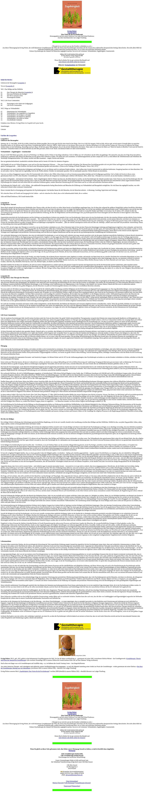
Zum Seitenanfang (72, 781)
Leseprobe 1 (21, 83)
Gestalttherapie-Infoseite (83, 783)
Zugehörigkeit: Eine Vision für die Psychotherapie (34, 671)
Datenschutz (76, 786)
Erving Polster (72, 31)
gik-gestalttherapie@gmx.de (74, 775)
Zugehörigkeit (72, 33)
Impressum (67, 786)
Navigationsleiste (70, 65)
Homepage (72, 750)
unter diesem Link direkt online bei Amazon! (72, 62)
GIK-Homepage (69, 783)
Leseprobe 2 (10, 86)
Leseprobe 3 (28, 92)
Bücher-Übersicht (58, 783)
